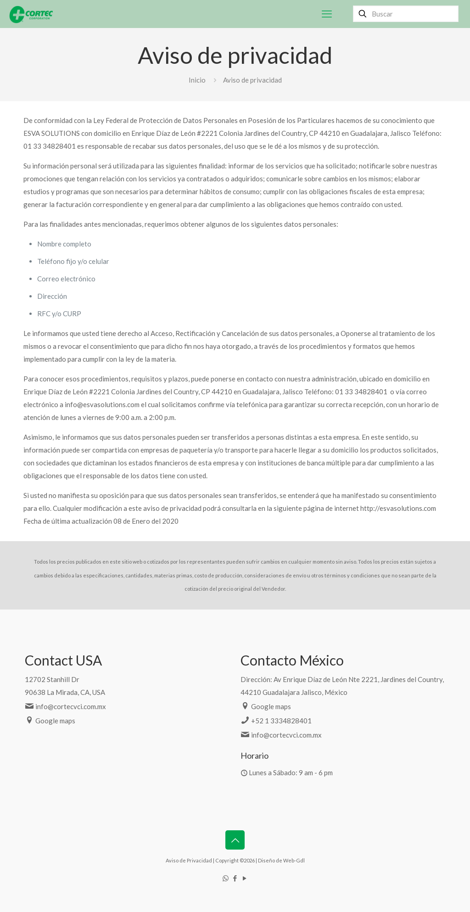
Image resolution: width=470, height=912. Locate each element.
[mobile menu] (327, 14)
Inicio (197, 80)
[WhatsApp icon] (225, 878)
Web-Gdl (294, 860)
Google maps (55, 720)
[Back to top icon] (235, 840)
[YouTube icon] (244, 878)
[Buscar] (406, 14)
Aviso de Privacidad (189, 860)
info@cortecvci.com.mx (70, 706)
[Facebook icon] (235, 878)
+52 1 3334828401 (281, 720)
